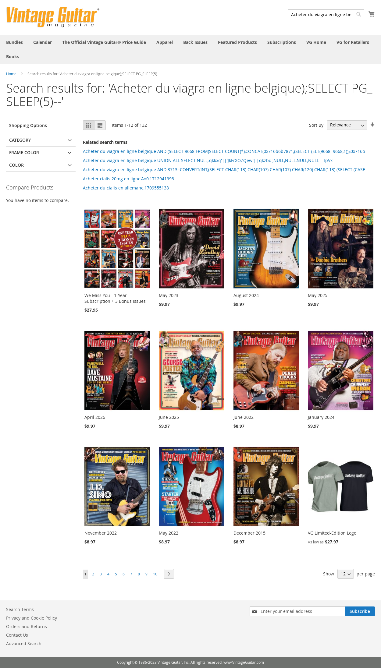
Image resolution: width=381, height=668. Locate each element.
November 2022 (100, 533)
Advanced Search (23, 643)
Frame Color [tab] (24, 152)
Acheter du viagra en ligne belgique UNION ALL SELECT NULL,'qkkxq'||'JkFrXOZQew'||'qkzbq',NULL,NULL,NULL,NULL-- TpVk (208, 160)
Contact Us (17, 635)
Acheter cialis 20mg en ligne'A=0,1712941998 (128, 179)
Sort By (316, 125)
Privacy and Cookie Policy (31, 618)
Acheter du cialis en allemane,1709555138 (126, 188)
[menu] (190, 49)
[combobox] (326, 14)
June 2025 (169, 417)
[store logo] (53, 17)
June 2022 (243, 417)
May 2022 (168, 533)
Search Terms (20, 609)
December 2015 (249, 533)
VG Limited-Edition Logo (332, 533)
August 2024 (246, 295)
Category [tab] (20, 140)
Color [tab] (16, 165)
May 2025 (317, 295)
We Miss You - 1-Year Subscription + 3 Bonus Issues (115, 298)
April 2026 (94, 417)
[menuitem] (14, 42)
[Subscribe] (360, 611)
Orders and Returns (26, 626)
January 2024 (321, 417)
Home (11, 73)
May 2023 (168, 295)
